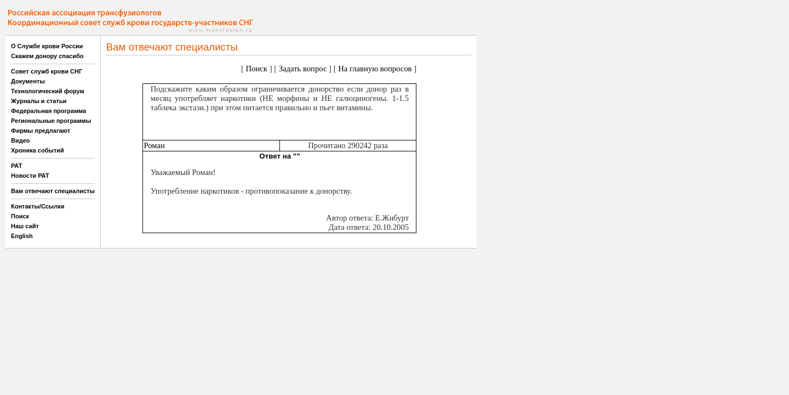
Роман (154, 145)
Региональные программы (51, 120)
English (22, 236)
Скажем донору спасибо (47, 56)
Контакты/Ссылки (38, 206)
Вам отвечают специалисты (53, 191)
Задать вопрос (303, 68)
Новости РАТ (30, 175)
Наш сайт (25, 226)
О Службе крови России (47, 46)
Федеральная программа (48, 111)
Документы (28, 81)
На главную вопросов (374, 68)
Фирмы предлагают (40, 130)
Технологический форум (47, 91)
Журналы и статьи (38, 101)
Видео (20, 140)
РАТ (16, 165)
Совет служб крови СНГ (46, 71)
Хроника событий (37, 150)
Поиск (20, 216)
